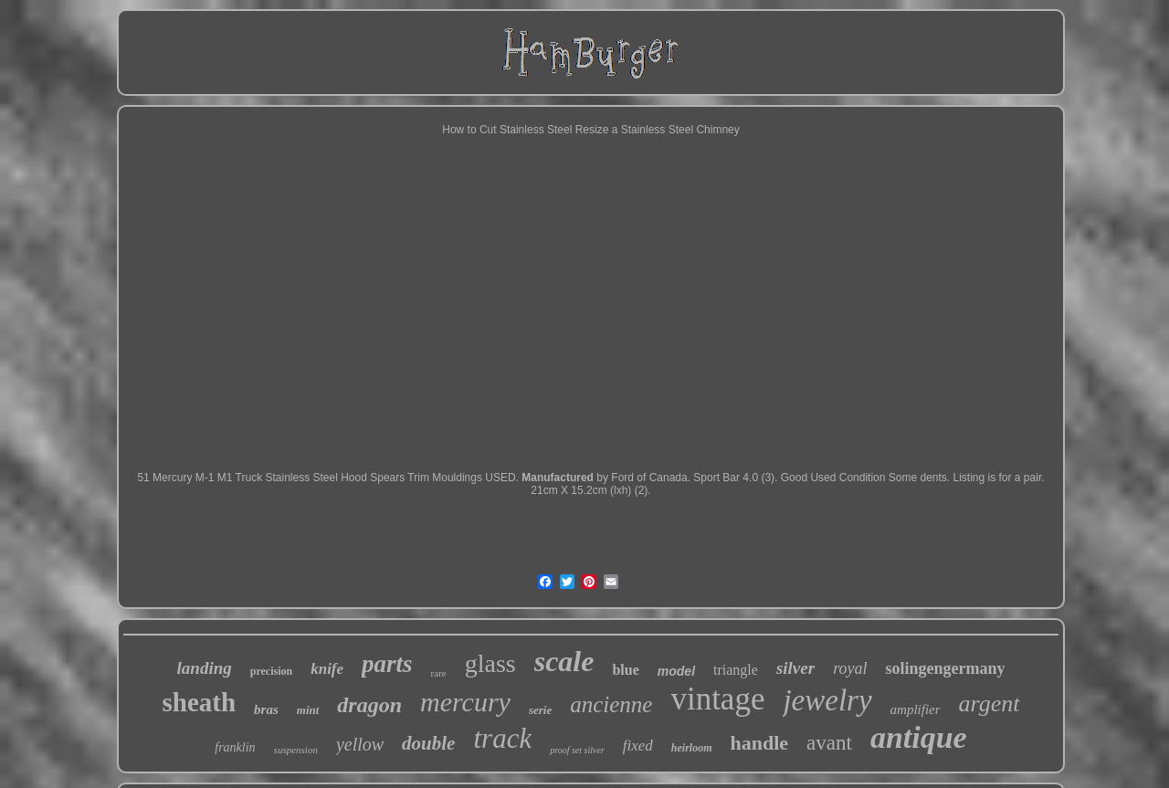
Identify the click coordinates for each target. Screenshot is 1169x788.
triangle (735, 670)
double (428, 743)
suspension (296, 749)
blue (625, 670)
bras (266, 709)
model (676, 671)
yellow (360, 744)
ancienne (611, 704)
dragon (369, 705)
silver (795, 668)
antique (918, 737)
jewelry (827, 700)
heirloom (691, 747)
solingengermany (945, 668)
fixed (638, 745)
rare (439, 672)
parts (387, 664)
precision (271, 671)
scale (564, 661)
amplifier (915, 709)
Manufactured (557, 477)
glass (490, 663)
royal (850, 668)
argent (989, 703)
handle (760, 742)
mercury (465, 702)
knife (327, 669)
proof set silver (577, 750)
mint (308, 710)
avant (829, 742)
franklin (235, 747)
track (502, 738)
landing (204, 668)
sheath (200, 702)
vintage (717, 699)
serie (540, 710)
